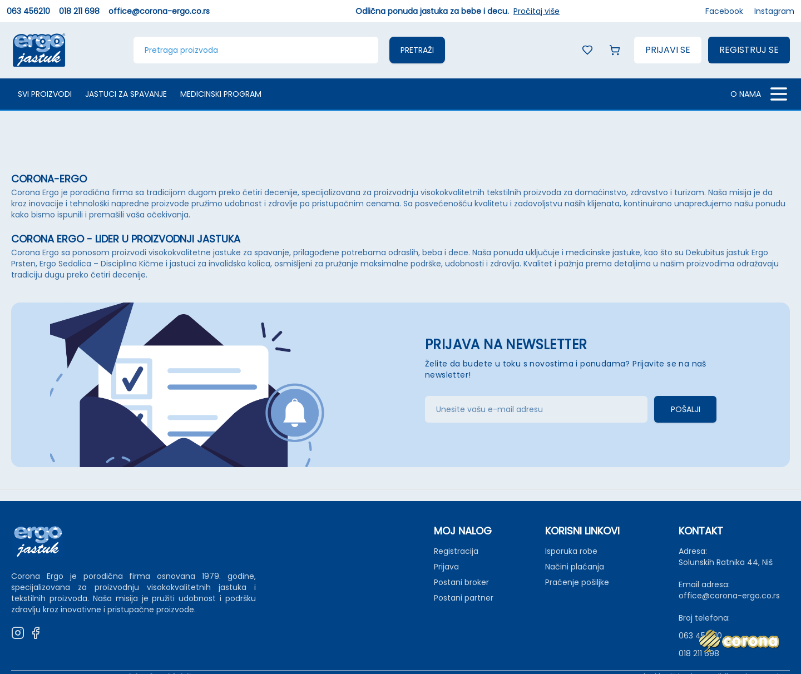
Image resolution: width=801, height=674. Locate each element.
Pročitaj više (536, 11)
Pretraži (417, 50)
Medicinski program (220, 94)
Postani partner (463, 597)
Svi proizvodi (45, 94)
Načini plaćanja (574, 566)
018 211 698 (79, 11)
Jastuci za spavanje (126, 94)
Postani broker (461, 582)
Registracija (456, 551)
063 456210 (28, 11)
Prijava (446, 566)
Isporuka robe (571, 551)
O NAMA (745, 94)
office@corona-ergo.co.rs (159, 11)
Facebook (724, 11)
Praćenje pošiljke (577, 582)
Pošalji (685, 409)
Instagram (774, 11)
